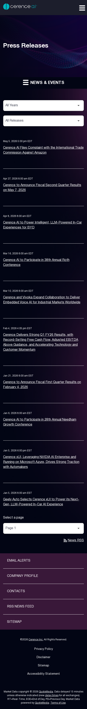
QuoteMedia (46, 692)
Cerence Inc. (36, 639)
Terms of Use (58, 703)
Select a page (13, 517)
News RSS (73, 540)
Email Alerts (18, 560)
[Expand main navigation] (82, 7)
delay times (51, 695)
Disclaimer (43, 657)
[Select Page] (43, 528)
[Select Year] (43, 105)
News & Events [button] (43, 82)
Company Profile (22, 576)
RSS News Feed (20, 606)
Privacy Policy (43, 649)
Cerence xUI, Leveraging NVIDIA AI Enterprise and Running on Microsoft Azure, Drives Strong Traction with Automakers (41, 462)
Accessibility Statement (43, 674)
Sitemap (14, 622)
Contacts (16, 591)
